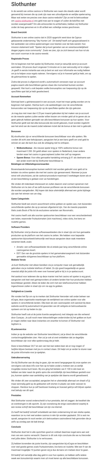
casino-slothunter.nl (24, 21)
